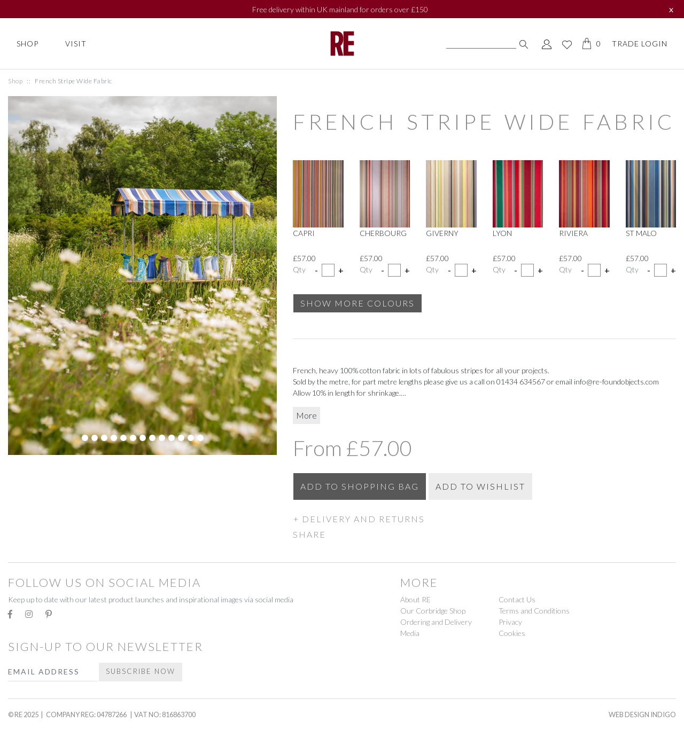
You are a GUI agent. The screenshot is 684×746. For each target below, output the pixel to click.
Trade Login (639, 43)
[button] (484, 518)
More (306, 415)
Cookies (512, 633)
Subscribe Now (140, 671)
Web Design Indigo (642, 714)
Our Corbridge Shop (432, 610)
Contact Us (517, 599)
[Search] (481, 44)
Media (409, 633)
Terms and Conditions (534, 610)
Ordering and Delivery (436, 621)
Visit (76, 43)
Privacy (510, 621)
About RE (415, 599)
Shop (27, 43)
